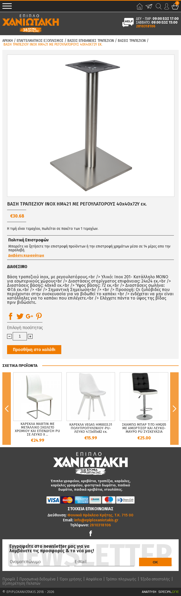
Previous (6, 408)
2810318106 (145, 26)
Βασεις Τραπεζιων (132, 41)
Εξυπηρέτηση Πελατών (21, 583)
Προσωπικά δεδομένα (37, 579)
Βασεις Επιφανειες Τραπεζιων (90, 41)
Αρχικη (7, 41)
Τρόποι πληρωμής (121, 579)
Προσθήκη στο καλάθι (34, 349)
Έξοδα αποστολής (155, 579)
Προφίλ (8, 579)
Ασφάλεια (94, 579)
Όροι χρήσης (71, 579)
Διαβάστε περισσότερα (26, 255)
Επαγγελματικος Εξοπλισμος (40, 41)
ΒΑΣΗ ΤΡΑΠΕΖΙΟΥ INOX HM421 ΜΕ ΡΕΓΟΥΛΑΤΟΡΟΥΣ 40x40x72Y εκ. (53, 44)
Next (174, 408)
